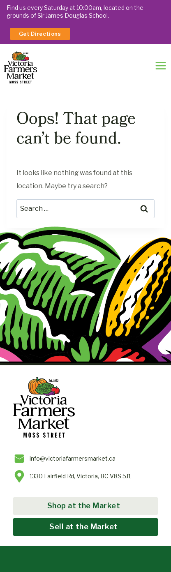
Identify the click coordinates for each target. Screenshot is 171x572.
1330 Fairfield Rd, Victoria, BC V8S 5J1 (80, 476)
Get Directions (40, 33)
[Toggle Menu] (161, 66)
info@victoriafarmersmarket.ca (73, 458)
